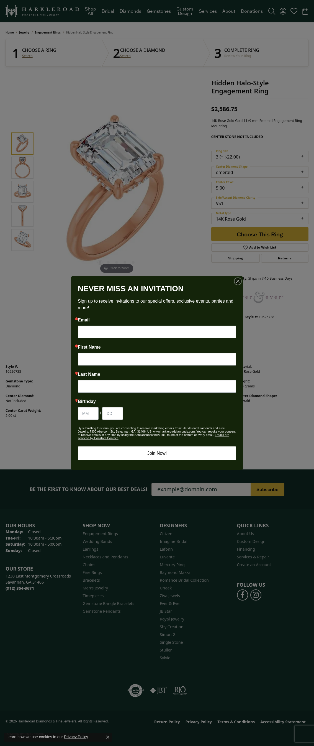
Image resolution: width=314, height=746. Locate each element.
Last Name (89, 374)
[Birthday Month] (88, 413)
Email (84, 320)
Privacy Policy (76, 737)
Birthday (87, 401)
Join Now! (157, 453)
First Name (89, 347)
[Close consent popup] (107, 737)
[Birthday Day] (112, 413)
